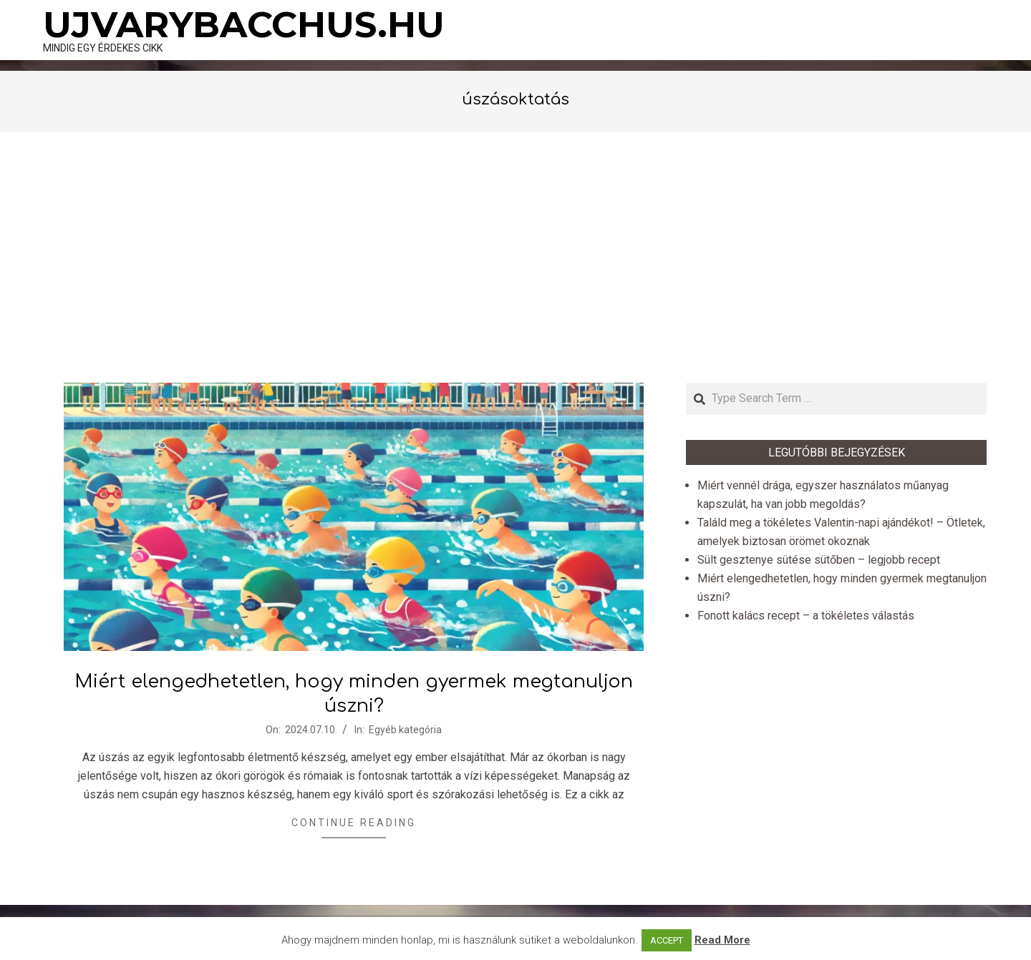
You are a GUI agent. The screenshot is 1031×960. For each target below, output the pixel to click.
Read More (722, 940)
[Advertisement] (515, 257)
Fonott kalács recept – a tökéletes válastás (805, 615)
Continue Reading (353, 822)
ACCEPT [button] (666, 940)
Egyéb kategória (405, 729)
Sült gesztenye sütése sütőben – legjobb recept (818, 560)
